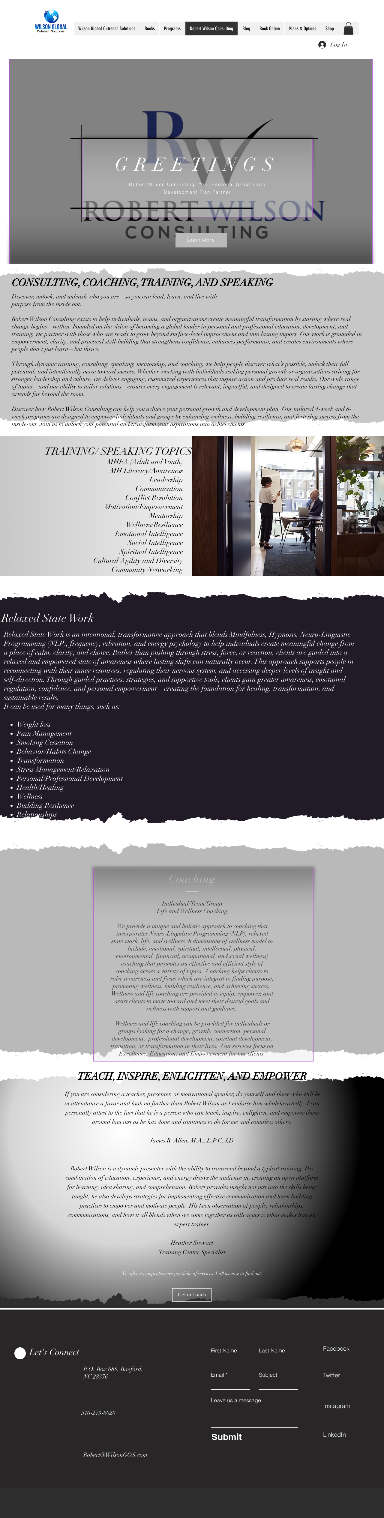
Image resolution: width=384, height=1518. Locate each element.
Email (217, 1375)
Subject (268, 1375)
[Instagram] (344, 1406)
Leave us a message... (238, 1400)
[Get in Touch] (192, 1295)
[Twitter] (344, 1375)
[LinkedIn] (344, 1435)
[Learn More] (201, 240)
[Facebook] (344, 1349)
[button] (348, 28)
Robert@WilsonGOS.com (115, 1455)
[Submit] (253, 1436)
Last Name (272, 1350)
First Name (224, 1350)
